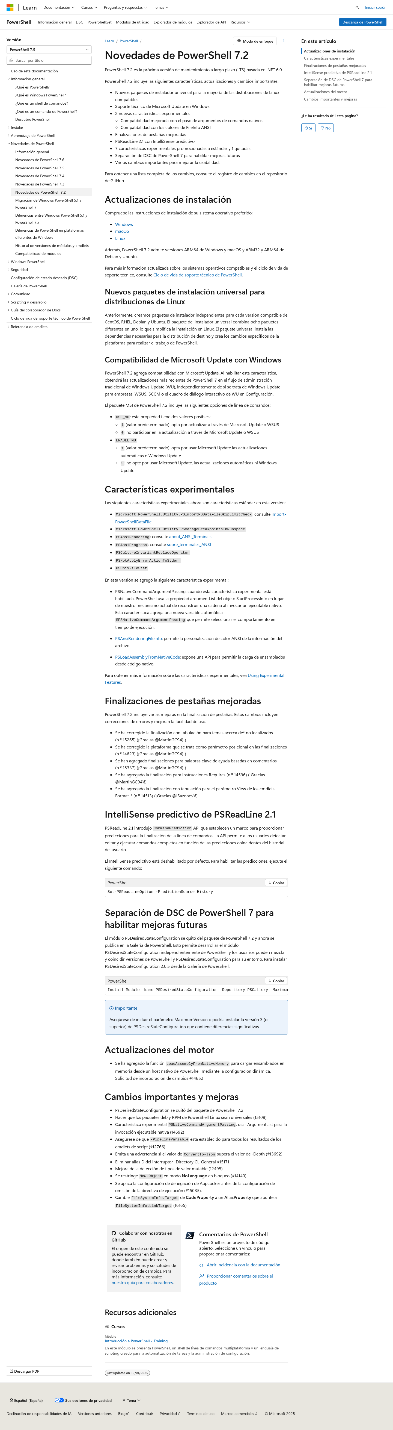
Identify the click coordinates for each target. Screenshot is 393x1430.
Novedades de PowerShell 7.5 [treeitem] (39, 167)
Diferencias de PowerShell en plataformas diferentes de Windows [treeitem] (49, 234)
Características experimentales (329, 58)
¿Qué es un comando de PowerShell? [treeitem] (46, 111)
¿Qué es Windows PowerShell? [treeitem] (40, 95)
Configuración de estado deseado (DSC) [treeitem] (44, 277)
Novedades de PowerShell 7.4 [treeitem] (39, 175)
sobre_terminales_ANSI (189, 544)
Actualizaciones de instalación (329, 51)
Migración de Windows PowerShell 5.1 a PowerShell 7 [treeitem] (48, 203)
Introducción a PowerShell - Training (136, 1340)
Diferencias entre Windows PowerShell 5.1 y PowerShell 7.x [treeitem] (51, 219)
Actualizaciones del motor (325, 91)
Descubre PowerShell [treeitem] (32, 119)
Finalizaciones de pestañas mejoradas (335, 65)
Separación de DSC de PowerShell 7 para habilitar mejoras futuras (338, 82)
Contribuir (144, 1413)
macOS (122, 231)
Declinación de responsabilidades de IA (39, 1413)
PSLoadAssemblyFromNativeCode (147, 657)
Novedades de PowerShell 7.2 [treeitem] (40, 192)
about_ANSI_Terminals (190, 536)
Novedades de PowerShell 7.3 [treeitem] (39, 184)
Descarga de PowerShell (363, 22)
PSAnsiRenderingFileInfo (138, 638)
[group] (196, 990)
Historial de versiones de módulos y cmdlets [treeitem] (52, 245)
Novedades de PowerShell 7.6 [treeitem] (39, 159)
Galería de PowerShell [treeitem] (29, 285)
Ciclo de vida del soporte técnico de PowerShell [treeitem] (50, 318)
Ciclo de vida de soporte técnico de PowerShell (197, 275)
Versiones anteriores (95, 1413)
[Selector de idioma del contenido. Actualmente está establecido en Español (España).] (26, 1400)
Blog (122, 1413)
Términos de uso (201, 1413)
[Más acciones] (283, 41)
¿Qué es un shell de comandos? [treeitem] (41, 103)
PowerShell (129, 40)
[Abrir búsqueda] (357, 7)
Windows (124, 224)
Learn (109, 40)
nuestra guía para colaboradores (142, 1282)
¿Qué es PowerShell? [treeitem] (32, 87)
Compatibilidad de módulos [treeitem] (38, 253)
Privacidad (168, 1413)
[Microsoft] (10, 7)
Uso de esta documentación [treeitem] (34, 70)
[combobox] (49, 49)
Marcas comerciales (237, 1413)
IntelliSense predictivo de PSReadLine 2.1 (338, 72)
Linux (120, 238)
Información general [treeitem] (32, 151)
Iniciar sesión (375, 7)
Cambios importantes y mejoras (330, 99)
